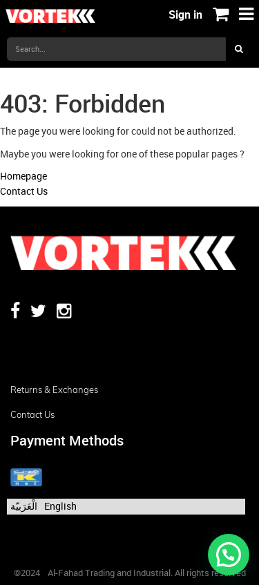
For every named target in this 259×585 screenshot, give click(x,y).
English (60, 505)
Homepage (23, 175)
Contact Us (24, 191)
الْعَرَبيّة (23, 505)
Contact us (32, 414)
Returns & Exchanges (54, 389)
